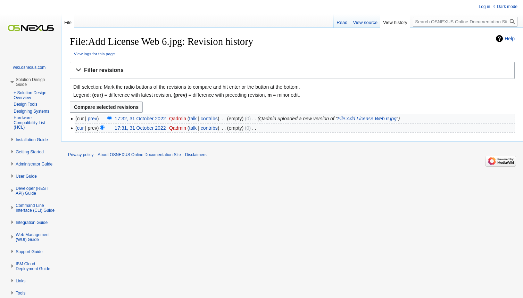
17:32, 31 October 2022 (140, 118)
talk (193, 118)
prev (92, 118)
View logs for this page (94, 53)
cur (80, 128)
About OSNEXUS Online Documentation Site (139, 154)
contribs (209, 118)
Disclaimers (196, 154)
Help (510, 38)
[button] (292, 70)
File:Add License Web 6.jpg (367, 118)
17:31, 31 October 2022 (140, 128)
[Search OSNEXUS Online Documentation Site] (465, 22)
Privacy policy (80, 154)
